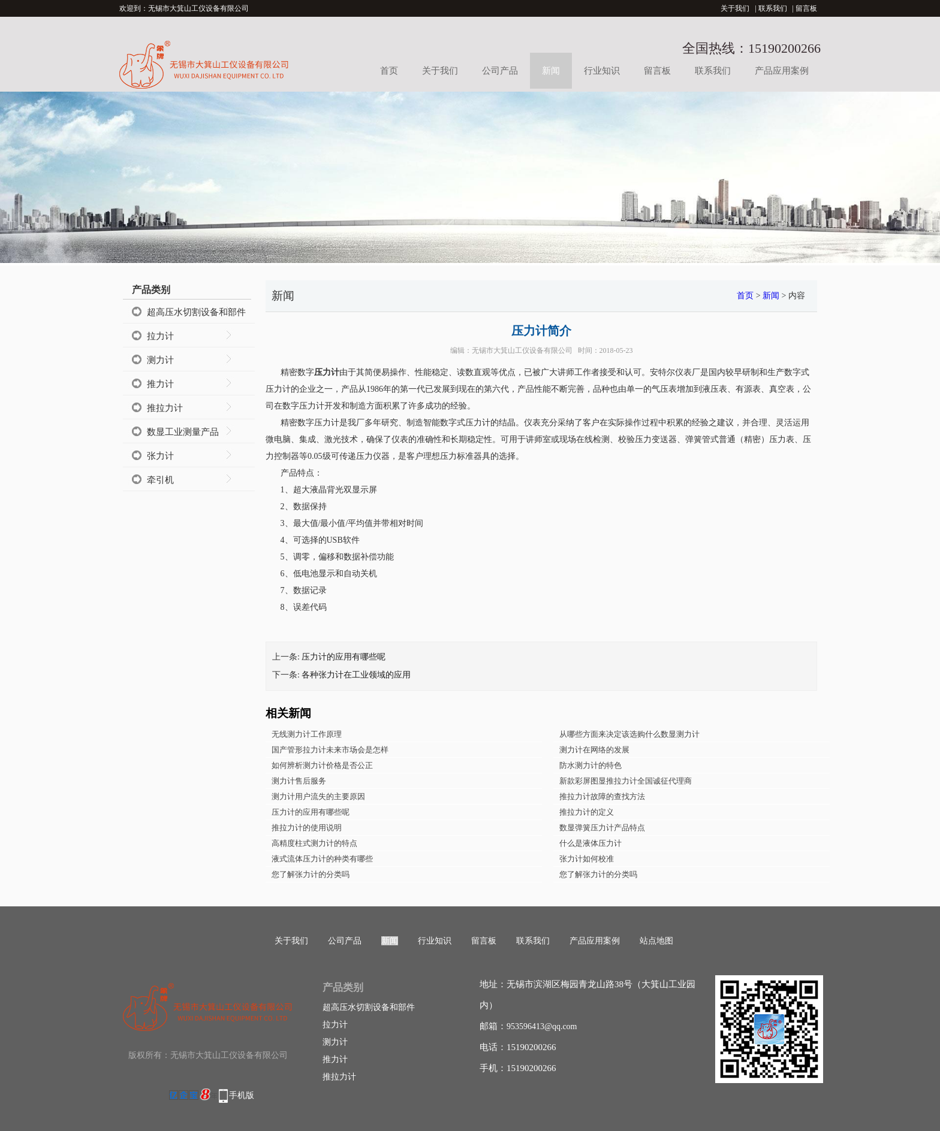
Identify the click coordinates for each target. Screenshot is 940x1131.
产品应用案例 (782, 70)
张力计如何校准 (586, 858)
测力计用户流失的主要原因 (318, 796)
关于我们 (735, 8)
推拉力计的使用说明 (307, 827)
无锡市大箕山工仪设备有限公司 (522, 350)
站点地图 (656, 940)
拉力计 (160, 336)
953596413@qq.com (542, 1026)
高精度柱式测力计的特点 (314, 843)
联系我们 (772, 8)
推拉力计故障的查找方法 (602, 796)
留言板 (806, 8)
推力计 (160, 384)
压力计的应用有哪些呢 (343, 656)
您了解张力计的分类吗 (311, 874)
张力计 (160, 456)
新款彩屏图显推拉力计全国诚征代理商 (625, 780)
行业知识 (602, 70)
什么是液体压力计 (590, 843)
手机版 (241, 1095)
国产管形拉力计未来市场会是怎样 (330, 749)
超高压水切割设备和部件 (196, 312)
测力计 (160, 360)
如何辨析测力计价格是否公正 (322, 765)
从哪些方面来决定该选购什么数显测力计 (629, 734)
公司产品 (500, 70)
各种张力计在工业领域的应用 (356, 674)
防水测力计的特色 (590, 765)
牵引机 (160, 480)
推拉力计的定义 (586, 812)
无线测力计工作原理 (307, 734)
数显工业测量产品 (183, 432)
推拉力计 (165, 408)
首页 (389, 70)
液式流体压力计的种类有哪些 (322, 858)
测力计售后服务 (299, 780)
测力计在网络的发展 (594, 749)
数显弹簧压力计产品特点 (602, 827)
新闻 (551, 70)
